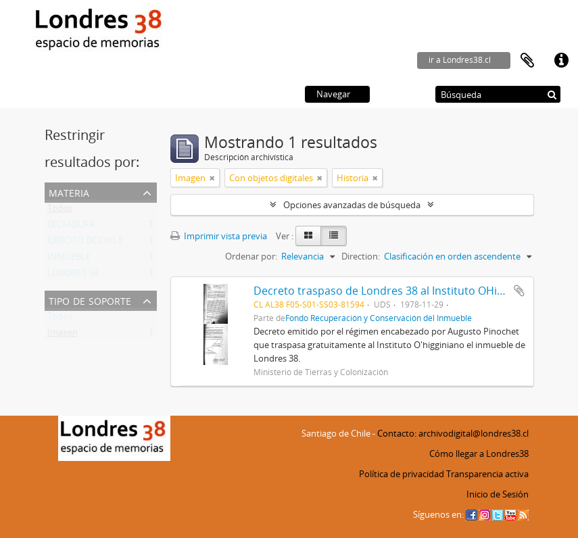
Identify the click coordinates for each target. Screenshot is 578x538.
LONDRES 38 (72, 276)
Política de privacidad (401, 474)
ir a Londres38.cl (460, 60)
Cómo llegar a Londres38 (479, 453)
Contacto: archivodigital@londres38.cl (453, 433)
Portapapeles (527, 61)
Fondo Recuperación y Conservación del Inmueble (378, 317)
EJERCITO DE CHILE (85, 243)
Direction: (360, 256)
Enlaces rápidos (561, 61)
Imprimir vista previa (218, 236)
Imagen (62, 335)
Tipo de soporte (90, 300)
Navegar (333, 94)
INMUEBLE (69, 259)
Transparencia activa (487, 474)
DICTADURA (71, 227)
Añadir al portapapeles (519, 290)
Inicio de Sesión (497, 494)
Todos (59, 211)
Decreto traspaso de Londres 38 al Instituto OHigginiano (397, 290)
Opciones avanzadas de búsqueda (351, 205)
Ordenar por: (251, 256)
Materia (69, 191)
